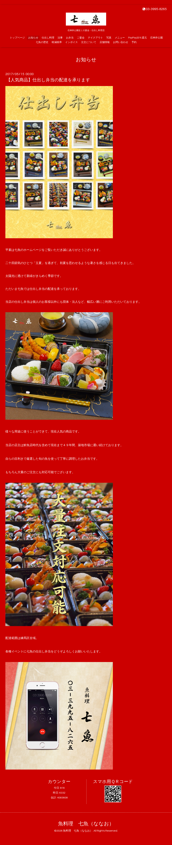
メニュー (120, 37)
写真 (108, 37)
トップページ (17, 37)
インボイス (71, 42)
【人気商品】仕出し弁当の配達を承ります (48, 80)
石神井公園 (156, 37)
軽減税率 (57, 42)
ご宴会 (80, 37)
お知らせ (33, 37)
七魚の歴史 (42, 42)
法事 (60, 37)
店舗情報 (105, 42)
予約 (134, 42)
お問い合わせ (120, 42)
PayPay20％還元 (137, 37)
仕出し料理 (48, 37)
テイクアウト (95, 37)
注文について (88, 42)
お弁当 (70, 37)
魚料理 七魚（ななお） (86, 823)
